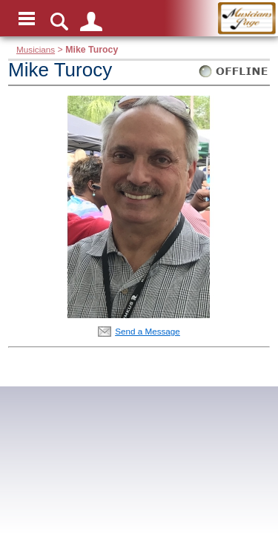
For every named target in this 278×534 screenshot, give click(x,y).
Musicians (35, 49)
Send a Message (147, 331)
